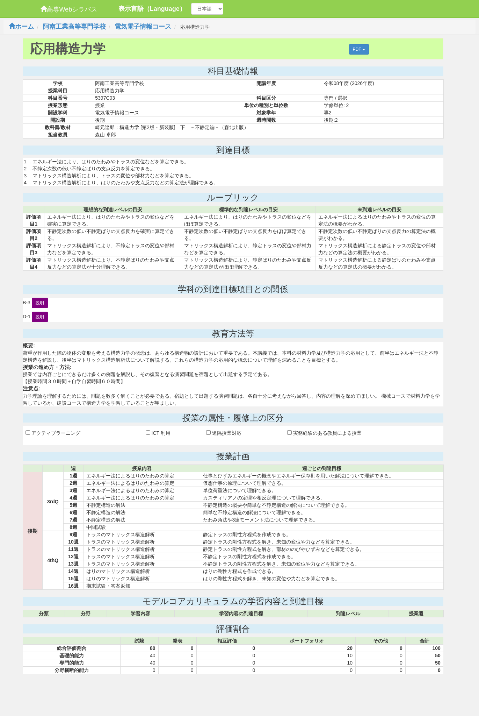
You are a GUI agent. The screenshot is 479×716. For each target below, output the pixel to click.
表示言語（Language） (152, 8)
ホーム (21, 26)
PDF (359, 49)
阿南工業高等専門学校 (74, 26)
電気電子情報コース (143, 26)
